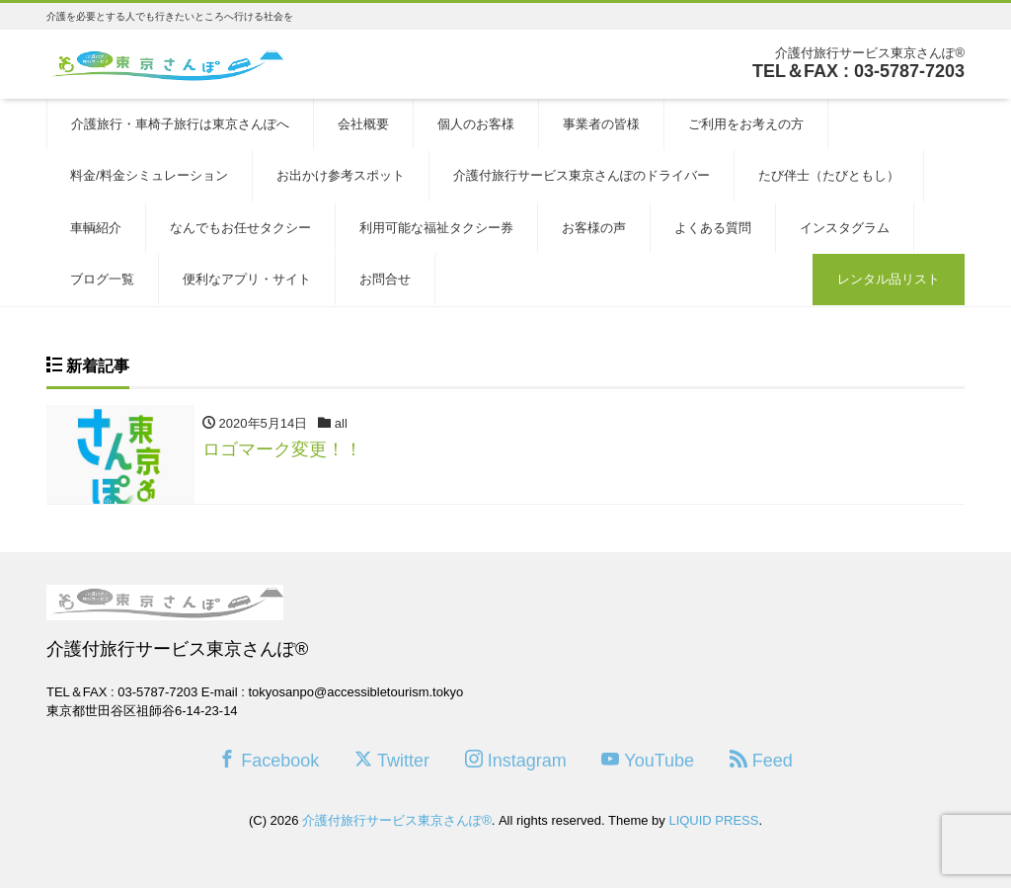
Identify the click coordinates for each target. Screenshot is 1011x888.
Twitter (391, 760)
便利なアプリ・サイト (247, 279)
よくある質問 (712, 227)
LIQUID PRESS (713, 820)
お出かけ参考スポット (340, 175)
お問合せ (385, 279)
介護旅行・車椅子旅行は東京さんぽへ (180, 124)
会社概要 (363, 124)
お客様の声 (594, 227)
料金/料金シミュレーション (149, 175)
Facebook (268, 760)
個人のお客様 (475, 124)
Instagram (516, 760)
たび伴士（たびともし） (828, 175)
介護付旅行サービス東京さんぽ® (397, 820)
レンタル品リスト (888, 279)
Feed (761, 760)
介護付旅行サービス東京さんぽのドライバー (581, 175)
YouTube (647, 760)
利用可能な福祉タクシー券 (436, 227)
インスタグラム (845, 227)
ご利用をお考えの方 (746, 124)
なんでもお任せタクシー (240, 227)
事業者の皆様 (601, 124)
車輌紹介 (95, 227)
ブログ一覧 (102, 279)
